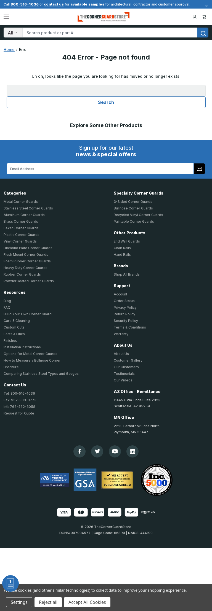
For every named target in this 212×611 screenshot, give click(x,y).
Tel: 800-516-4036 (19, 393)
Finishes (10, 340)
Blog (7, 301)
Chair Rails (122, 248)
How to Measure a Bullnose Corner (32, 360)
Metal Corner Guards (21, 202)
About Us (121, 354)
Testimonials (124, 374)
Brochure (11, 367)
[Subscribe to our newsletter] (199, 168)
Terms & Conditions (130, 327)
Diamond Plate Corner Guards (28, 248)
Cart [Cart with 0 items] (204, 17)
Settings (19, 602)
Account (120, 294)
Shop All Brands (127, 274)
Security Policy (126, 321)
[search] (202, 32)
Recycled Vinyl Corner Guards (138, 215)
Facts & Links (14, 334)
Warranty (121, 334)
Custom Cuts (14, 327)
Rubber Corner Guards (22, 274)
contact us (54, 4)
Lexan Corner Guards (21, 228)
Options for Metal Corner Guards (30, 354)
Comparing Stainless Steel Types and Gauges (41, 374)
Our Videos (123, 380)
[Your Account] (194, 17)
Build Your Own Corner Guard (28, 314)
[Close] (205, 6)
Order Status (124, 301)
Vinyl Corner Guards (20, 241)
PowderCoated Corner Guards (29, 281)
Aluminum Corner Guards (24, 215)
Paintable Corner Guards (134, 221)
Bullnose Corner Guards (133, 208)
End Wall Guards (127, 241)
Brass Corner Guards (21, 221)
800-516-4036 (24, 4)
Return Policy (124, 314)
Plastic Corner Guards (21, 235)
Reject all (48, 602)
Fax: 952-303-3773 (20, 400)
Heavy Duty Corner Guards (25, 268)
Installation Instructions (22, 347)
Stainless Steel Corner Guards (28, 208)
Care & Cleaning (17, 321)
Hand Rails (122, 254)
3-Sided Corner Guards (133, 202)
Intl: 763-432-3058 (19, 407)
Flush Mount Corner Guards (26, 254)
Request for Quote (19, 413)
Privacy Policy (125, 307)
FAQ (7, 307)
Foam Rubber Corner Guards (27, 261)
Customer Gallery (128, 360)
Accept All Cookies (87, 602)
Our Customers (126, 367)
